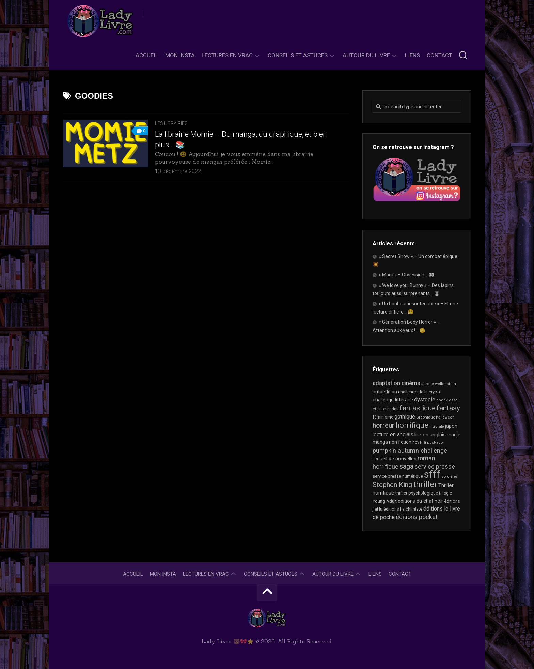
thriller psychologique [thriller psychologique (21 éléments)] (416, 493)
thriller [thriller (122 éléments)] (425, 484)
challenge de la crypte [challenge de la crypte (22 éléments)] (419, 391)
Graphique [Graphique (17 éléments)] (425, 417)
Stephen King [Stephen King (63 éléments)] (392, 485)
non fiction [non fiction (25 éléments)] (400, 442)
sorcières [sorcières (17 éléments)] (449, 476)
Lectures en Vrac (227, 55)
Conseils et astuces (298, 55)
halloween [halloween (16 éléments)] (445, 417)
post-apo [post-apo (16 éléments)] (435, 442)
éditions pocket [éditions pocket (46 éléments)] (417, 516)
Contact (439, 55)
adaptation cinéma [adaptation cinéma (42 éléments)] (396, 383)
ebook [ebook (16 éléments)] (442, 400)
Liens (412, 55)
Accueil (147, 55)
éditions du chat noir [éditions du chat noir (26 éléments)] (420, 501)
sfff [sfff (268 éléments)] (432, 474)
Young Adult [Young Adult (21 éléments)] (385, 501)
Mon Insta (180, 55)
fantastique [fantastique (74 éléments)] (418, 408)
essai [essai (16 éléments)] (453, 400)
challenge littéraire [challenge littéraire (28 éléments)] (393, 400)
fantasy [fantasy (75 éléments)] (448, 408)
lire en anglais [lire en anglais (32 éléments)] (430, 434)
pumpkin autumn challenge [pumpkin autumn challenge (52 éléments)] (410, 450)
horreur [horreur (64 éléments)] (383, 425)
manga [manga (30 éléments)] (380, 442)
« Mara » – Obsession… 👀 (406, 274)
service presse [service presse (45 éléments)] (434, 466)
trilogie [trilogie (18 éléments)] (445, 493)
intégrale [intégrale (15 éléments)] (436, 426)
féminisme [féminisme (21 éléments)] (383, 417)
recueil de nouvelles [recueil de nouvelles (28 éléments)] (395, 459)
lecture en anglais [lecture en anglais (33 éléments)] (393, 434)
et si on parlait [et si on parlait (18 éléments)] (386, 409)
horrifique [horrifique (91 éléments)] (411, 425)
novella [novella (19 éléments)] (419, 442)
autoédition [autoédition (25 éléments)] (385, 391)
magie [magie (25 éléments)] (453, 434)
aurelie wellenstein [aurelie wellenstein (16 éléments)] (438, 384)
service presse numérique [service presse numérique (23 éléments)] (398, 476)
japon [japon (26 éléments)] (451, 426)
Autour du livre (366, 55)
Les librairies (171, 123)
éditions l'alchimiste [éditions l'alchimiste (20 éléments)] (402, 509)
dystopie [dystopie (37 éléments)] (424, 399)
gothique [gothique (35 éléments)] (404, 416)
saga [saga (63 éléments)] (406, 466)
